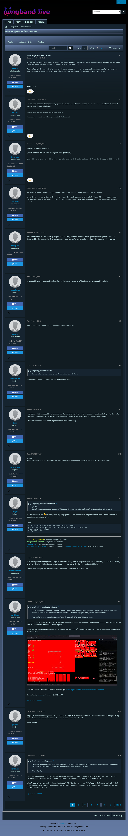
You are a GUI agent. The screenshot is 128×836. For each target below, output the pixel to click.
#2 (120, 100)
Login (121, 2)
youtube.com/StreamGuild (75, 546)
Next (118, 805)
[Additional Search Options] (119, 12)
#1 (120, 55)
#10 (119, 454)
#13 (119, 602)
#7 (119, 321)
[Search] (106, 12)
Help (96, 815)
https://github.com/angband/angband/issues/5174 (86, 690)
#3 (120, 144)
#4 (119, 188)
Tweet (15, 87)
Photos (41, 42)
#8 (120, 365)
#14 (119, 711)
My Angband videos (34, 700)
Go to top (117, 815)
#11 (119, 498)
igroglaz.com (32, 544)
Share (15, 83)
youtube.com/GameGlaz (37, 546)
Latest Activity (25, 42)
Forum (41, 21)
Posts (10, 42)
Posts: (10, 77)
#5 (119, 232)
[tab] (10, 42)
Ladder (29, 21)
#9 (119, 410)
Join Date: (12, 75)
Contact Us (105, 815)
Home (8, 21)
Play (18, 21)
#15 (119, 756)
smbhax (41, 695)
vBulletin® (63, 823)
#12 (119, 557)
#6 (119, 277)
